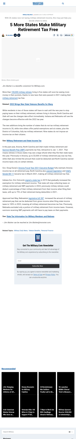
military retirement (10, 97)
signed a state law (32, 179)
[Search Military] (34, 432)
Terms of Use (37, 272)
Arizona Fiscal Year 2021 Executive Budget (36, 167)
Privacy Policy (50, 272)
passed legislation (54, 170)
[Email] (61, 35)
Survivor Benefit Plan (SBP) (13, 149)
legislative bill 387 (36, 197)
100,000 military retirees (21, 91)
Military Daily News (28, 14)
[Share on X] (57, 35)
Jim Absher (10, 35)
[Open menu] (4, 4)
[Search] (61, 3)
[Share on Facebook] (54, 35)
